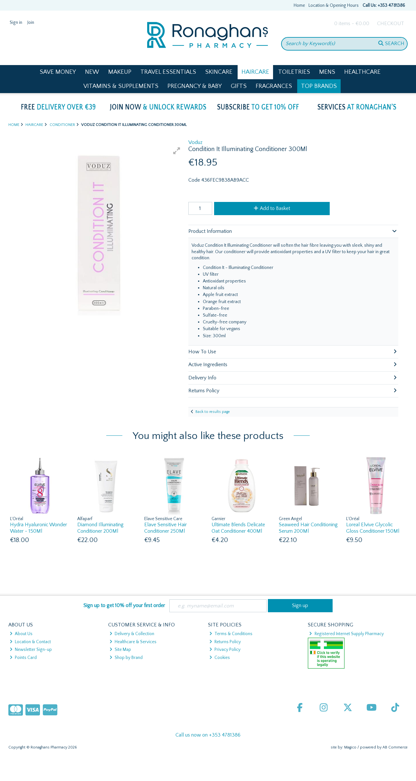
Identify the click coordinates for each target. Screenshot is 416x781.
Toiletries (294, 72)
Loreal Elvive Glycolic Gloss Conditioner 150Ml (372, 528)
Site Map (120, 649)
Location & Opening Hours (333, 5)
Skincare (218, 72)
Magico (350, 747)
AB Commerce (395, 747)
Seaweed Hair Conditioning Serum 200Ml (308, 528)
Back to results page (212, 412)
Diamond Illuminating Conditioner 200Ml (100, 528)
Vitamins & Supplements (120, 86)
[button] (177, 151)
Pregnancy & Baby (194, 86)
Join (30, 22)
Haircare (255, 72)
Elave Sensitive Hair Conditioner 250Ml (165, 528)
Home (299, 5)
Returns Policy (225, 641)
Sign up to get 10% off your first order (124, 605)
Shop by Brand (126, 657)
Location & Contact (30, 641)
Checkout (390, 23)
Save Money (58, 72)
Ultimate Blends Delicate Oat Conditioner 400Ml (238, 528)
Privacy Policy (225, 649)
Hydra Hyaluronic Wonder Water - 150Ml (38, 528)
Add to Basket (272, 208)
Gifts (239, 86)
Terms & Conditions (230, 633)
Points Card (23, 657)
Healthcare (362, 72)
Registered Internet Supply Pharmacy (346, 633)
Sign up (300, 605)
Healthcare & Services (132, 641)
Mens (327, 72)
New (92, 72)
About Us (21, 633)
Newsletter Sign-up (31, 649)
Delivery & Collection (131, 633)
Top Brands (319, 86)
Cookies (219, 657)
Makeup (119, 72)
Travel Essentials (168, 72)
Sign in (16, 22)
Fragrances (274, 86)
